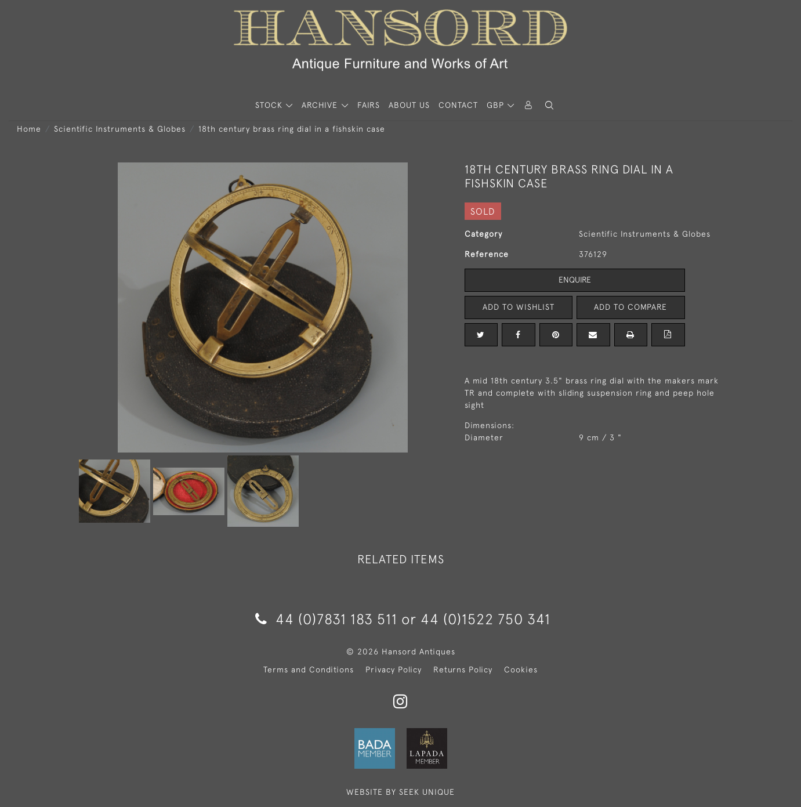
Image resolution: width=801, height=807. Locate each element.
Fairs (368, 105)
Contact (458, 105)
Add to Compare (630, 307)
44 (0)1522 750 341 (485, 618)
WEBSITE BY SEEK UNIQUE (400, 792)
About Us (409, 105)
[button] (549, 105)
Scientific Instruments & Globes (120, 128)
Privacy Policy (393, 669)
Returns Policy (462, 669)
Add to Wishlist (518, 307)
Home (29, 128)
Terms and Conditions (308, 669)
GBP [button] (497, 105)
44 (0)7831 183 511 (326, 618)
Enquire (575, 279)
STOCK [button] (270, 105)
